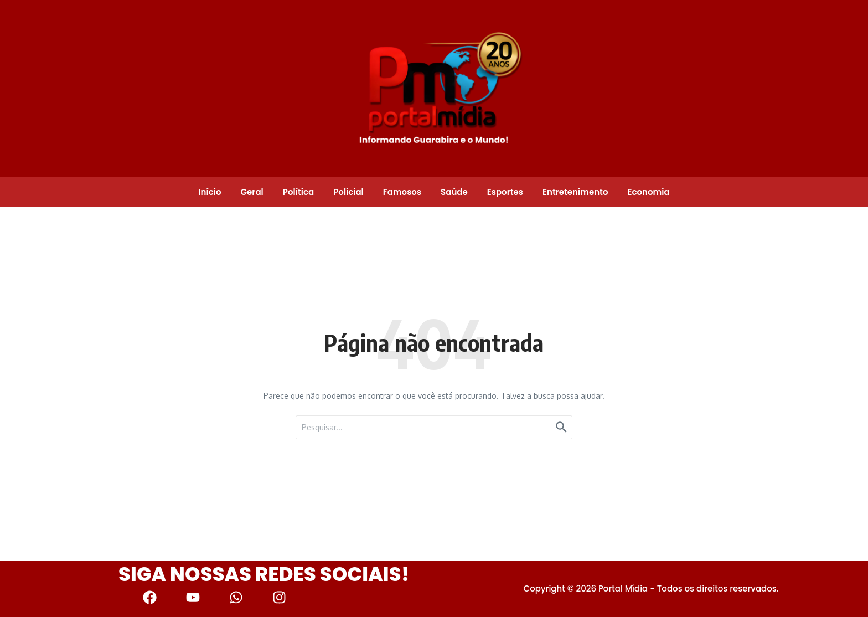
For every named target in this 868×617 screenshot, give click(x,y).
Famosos (402, 192)
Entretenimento (575, 192)
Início (209, 192)
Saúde (454, 192)
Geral (252, 192)
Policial (348, 192)
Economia (648, 192)
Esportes (505, 192)
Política (298, 192)
